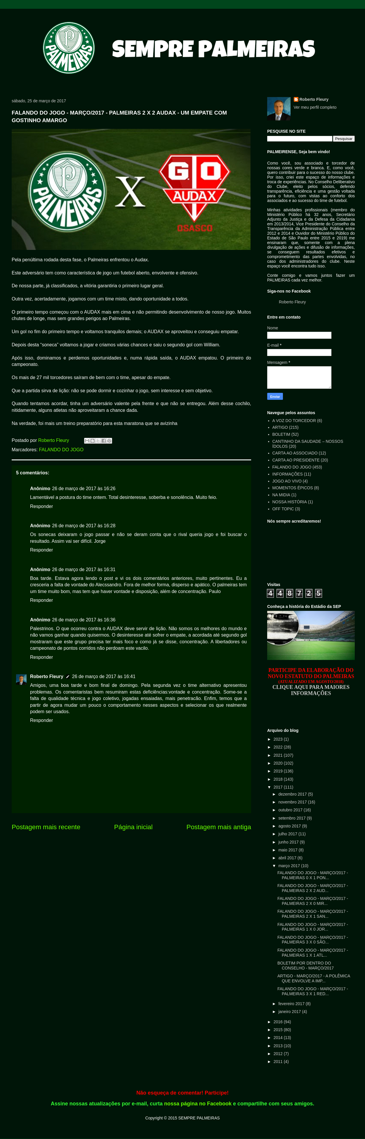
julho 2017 (288, 834)
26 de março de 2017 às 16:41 (103, 676)
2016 (279, 1021)
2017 (279, 787)
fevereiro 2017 (291, 1003)
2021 (279, 755)
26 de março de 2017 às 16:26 (83, 488)
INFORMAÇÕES (287, 474)
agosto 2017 (290, 826)
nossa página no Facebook (198, 1104)
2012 (279, 1053)
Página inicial (133, 827)
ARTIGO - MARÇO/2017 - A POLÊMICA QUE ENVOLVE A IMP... (313, 978)
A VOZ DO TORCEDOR (294, 420)
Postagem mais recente (46, 827)
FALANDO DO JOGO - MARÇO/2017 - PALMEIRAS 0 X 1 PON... (312, 875)
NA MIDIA (281, 494)
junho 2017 (289, 842)
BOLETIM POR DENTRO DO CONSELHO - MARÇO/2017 (305, 965)
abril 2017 (287, 857)
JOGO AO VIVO (287, 481)
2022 (279, 747)
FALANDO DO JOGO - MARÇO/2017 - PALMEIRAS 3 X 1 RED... (312, 991)
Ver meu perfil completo (315, 107)
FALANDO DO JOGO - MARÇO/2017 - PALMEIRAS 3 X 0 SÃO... (312, 940)
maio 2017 (288, 850)
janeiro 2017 (290, 1011)
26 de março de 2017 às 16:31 (83, 569)
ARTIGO (280, 427)
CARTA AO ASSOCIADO (295, 453)
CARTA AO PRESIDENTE (296, 460)
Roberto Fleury (46, 676)
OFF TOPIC (283, 509)
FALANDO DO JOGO (61, 449)
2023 (279, 739)
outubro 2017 (290, 810)
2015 (279, 1029)
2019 (279, 771)
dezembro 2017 (293, 794)
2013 (279, 1045)
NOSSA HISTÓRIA (289, 501)
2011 (279, 1061)
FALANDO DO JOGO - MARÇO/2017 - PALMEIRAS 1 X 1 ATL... (312, 952)
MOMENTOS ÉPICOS (292, 487)
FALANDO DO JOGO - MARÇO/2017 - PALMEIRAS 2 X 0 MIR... (312, 901)
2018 (279, 779)
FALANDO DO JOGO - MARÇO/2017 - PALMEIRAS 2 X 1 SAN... (312, 914)
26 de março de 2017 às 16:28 (83, 525)
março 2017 (289, 865)
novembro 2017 (293, 802)
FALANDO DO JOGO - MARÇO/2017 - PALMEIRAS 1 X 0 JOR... (312, 927)
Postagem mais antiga (218, 827)
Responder (41, 506)
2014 (279, 1037)
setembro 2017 (292, 818)
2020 (279, 763)
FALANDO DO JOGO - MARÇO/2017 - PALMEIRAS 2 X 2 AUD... (312, 888)
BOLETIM (281, 434)
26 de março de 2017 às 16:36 (83, 619)
